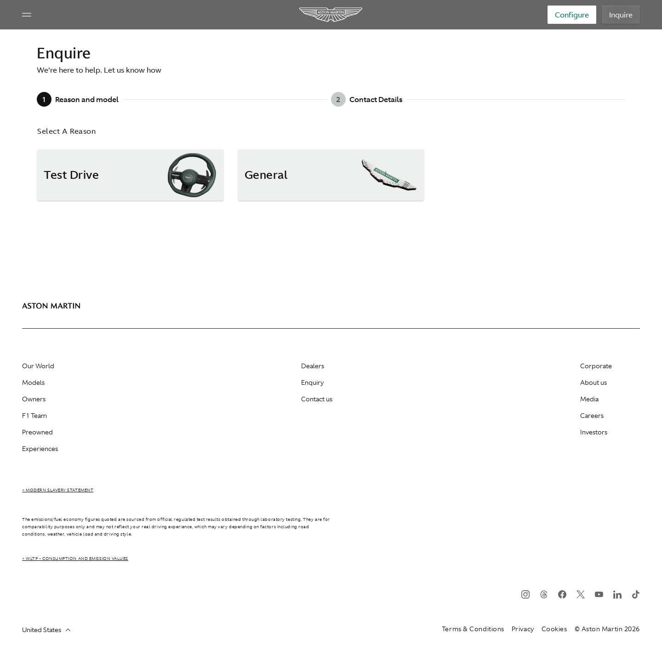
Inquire (621, 15)
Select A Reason (66, 131)
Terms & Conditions (473, 629)
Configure (572, 15)
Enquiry (312, 382)
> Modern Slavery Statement (57, 490)
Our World (38, 366)
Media (589, 399)
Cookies (554, 629)
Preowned (37, 432)
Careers (592, 415)
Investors (593, 432)
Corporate (596, 366)
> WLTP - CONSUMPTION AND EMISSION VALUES (75, 558)
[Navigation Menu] (26, 14)
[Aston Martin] (331, 14)
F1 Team (34, 415)
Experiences (40, 449)
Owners (34, 399)
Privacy (523, 629)
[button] (130, 175)
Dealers (312, 366)
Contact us (316, 399)
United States (46, 630)
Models (33, 382)
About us (593, 382)
